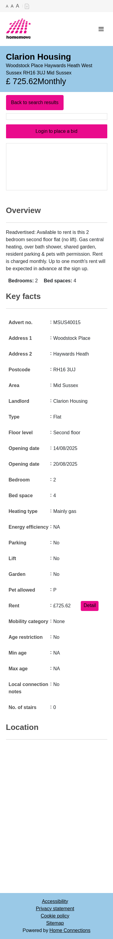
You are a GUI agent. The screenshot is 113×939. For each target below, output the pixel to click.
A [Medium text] (12, 6)
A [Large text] (17, 5)
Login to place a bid (56, 131)
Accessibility (55, 901)
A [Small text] (7, 6)
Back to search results (34, 102)
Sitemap (55, 923)
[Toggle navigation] (101, 29)
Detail (89, 605)
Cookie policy (55, 915)
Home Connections (69, 930)
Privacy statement (55, 908)
